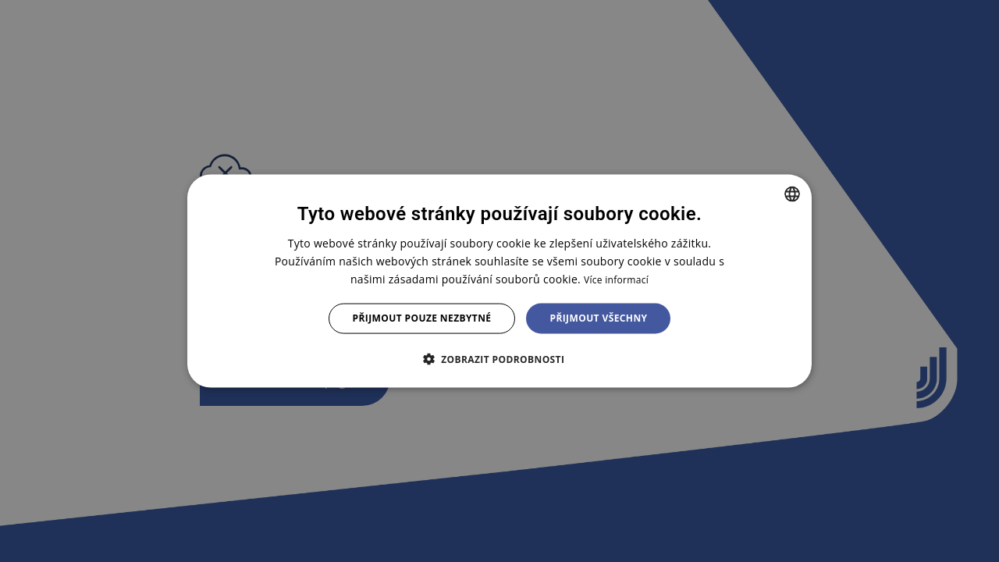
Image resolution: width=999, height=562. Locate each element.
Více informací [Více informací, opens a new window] (616, 279)
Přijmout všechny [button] (598, 318)
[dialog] (499, 281)
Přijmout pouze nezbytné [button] (422, 318)
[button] (500, 358)
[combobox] (792, 194)
